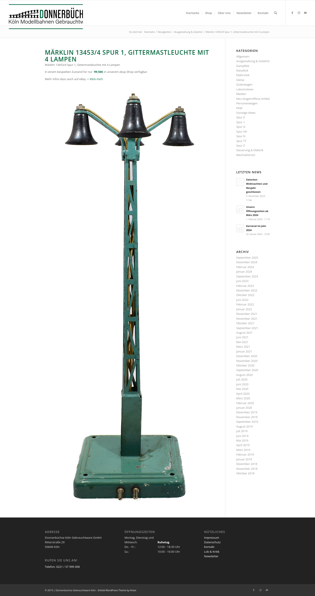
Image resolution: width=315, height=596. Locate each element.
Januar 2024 (244, 271)
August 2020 (244, 375)
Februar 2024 (245, 267)
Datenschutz (212, 542)
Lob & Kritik (211, 552)
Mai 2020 (242, 389)
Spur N (240, 136)
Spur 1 (240, 122)
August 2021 (244, 333)
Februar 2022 (245, 304)
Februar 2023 (245, 286)
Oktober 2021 (245, 323)
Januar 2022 (244, 309)
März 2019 (243, 450)
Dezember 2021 (246, 314)
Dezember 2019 (246, 412)
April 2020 (243, 394)
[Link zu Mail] (305, 12)
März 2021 (243, 347)
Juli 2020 (241, 379)
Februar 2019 (245, 454)
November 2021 (246, 319)
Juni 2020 (242, 384)
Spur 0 (240, 117)
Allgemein (242, 56)
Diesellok (242, 70)
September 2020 (247, 370)
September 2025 (247, 257)
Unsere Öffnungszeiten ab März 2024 (257, 211)
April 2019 (243, 445)
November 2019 (246, 417)
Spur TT (241, 141)
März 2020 (243, 398)
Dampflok (242, 66)
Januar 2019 (244, 459)
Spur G (240, 127)
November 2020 (246, 361)
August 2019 (244, 426)
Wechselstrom (245, 155)
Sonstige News (246, 113)
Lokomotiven (245, 89)
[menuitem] (192, 13)
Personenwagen (246, 103)
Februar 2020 (245, 403)
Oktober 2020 (245, 365)
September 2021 (247, 328)
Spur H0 (241, 131)
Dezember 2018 (246, 464)
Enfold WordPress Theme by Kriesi (117, 590)
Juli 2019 (241, 431)
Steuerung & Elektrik (249, 150)
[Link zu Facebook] (292, 12)
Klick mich (96, 79)
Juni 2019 (242, 436)
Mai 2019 (242, 440)
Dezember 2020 (246, 356)
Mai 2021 (242, 342)
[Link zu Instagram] (299, 12)
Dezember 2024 (246, 262)
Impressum (211, 538)
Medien (241, 94)
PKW (239, 108)
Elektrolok (242, 75)
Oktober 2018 (245, 473)
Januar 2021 (244, 351)
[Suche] (275, 13)
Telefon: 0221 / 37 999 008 (62, 567)
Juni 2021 (242, 337)
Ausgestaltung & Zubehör (253, 61)
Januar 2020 (244, 408)
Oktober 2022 (245, 295)
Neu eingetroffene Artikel (253, 99)
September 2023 (247, 276)
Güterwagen (244, 84)
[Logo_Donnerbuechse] (44, 16)
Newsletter (211, 556)
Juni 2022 (242, 300)
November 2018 (246, 469)
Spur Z (240, 145)
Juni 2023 (242, 281)
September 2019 (247, 422)
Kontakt (209, 547)
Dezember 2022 (246, 290)
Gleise (240, 80)
